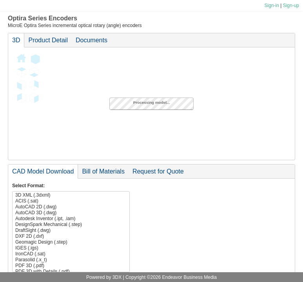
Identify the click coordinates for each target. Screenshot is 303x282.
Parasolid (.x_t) (71, 260)
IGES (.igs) (71, 248)
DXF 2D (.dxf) (71, 236)
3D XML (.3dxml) (71, 195)
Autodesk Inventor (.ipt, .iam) (71, 219)
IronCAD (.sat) (71, 254)
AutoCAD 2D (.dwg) (71, 207)
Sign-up (291, 5)
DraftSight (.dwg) (71, 230)
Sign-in (271, 5)
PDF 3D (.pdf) (71, 266)
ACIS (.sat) (71, 201)
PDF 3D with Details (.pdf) (71, 272)
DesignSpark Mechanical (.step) (71, 225)
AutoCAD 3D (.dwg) (71, 213)
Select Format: (28, 185)
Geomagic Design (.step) (71, 242)
